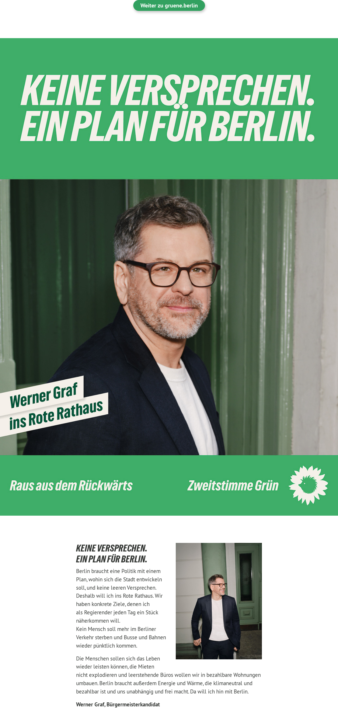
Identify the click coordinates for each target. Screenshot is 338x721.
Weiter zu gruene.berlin (169, 5)
